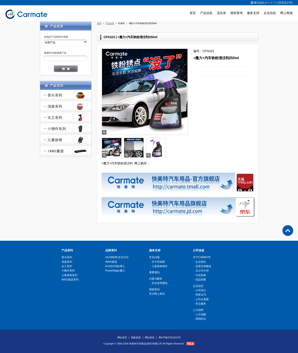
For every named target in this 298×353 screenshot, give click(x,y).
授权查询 (236, 13)
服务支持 (253, 13)
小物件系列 (65, 129)
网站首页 (122, 337)
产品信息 (206, 13)
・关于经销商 (157, 261)
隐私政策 (136, 337)
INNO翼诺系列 (65, 151)
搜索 (66, 68)
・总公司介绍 (201, 270)
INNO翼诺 (111, 261)
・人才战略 (199, 314)
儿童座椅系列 (65, 140)
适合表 (221, 13)
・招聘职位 (199, 318)
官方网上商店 (157, 293)
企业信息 (270, 13)
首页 (193, 13)
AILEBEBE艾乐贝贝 (117, 257)
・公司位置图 (201, 299)
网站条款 (150, 337)
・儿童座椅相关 (158, 266)
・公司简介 (199, 290)
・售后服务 (199, 303)
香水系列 (65, 95)
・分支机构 (199, 275)
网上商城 (286, 13)
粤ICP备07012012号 (170, 337)
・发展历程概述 (202, 266)
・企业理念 (199, 261)
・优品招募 (199, 279)
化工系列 (65, 117)
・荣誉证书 (199, 294)
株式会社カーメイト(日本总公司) (272, 2)
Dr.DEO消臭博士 (115, 266)
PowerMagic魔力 (115, 270)
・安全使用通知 (158, 283)
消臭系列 (65, 106)
